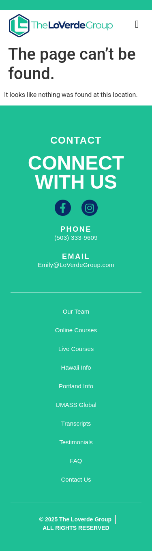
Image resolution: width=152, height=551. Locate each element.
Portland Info (76, 386)
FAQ (76, 460)
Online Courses (76, 330)
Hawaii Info (76, 367)
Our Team (76, 311)
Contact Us (76, 479)
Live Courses (76, 348)
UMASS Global (76, 404)
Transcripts (76, 423)
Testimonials (76, 442)
